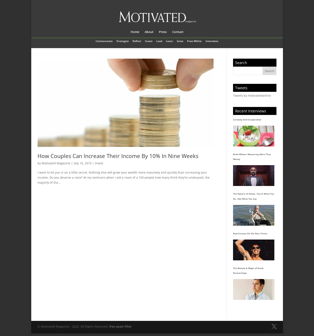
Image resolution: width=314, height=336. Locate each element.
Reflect (137, 41)
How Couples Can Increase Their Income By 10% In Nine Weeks (118, 156)
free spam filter (120, 326)
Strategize (122, 41)
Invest (148, 41)
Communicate (104, 41)
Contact (178, 32)
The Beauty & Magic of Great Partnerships (248, 271)
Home (135, 32)
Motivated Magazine (56, 163)
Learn (169, 41)
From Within (194, 41)
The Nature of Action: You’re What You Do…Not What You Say (253, 196)
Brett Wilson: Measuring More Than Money (252, 157)
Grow (180, 41)
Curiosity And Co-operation (247, 119)
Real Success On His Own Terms (250, 233)
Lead (159, 41)
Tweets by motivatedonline (252, 96)
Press (163, 32)
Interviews (212, 41)
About (149, 32)
